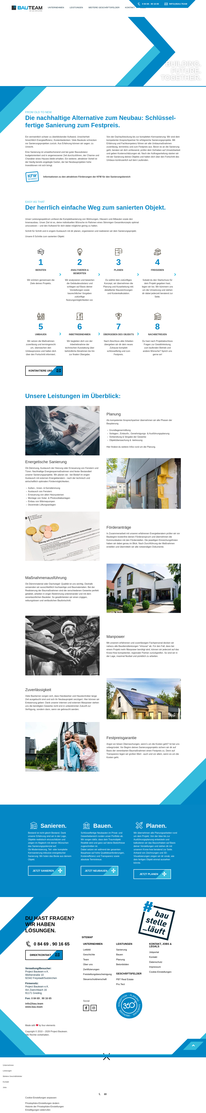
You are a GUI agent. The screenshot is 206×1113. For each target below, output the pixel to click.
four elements (48, 1025)
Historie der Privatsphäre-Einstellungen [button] (44, 1106)
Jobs (5, 1087)
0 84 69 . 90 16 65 (41, 998)
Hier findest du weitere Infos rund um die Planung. (131, 447)
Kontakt (6, 1082)
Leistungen (7, 1071)
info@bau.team (34, 1003)
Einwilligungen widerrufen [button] (37, 1110)
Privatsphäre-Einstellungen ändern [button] (42, 1103)
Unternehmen (8, 1065)
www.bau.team (34, 1006)
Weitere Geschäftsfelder (12, 1076)
